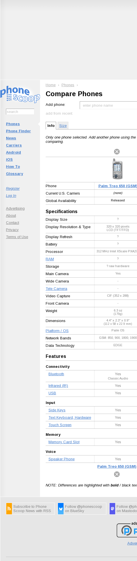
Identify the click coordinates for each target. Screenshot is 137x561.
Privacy (12, 230)
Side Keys (57, 410)
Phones (13, 124)
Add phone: (55, 104)
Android (13, 152)
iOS (9, 159)
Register (13, 188)
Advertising (15, 208)
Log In (11, 195)
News (11, 138)
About (11, 215)
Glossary (14, 174)
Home (51, 85)
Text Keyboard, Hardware (70, 417)
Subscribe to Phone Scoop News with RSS (32, 508)
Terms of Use (17, 237)
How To (13, 166)
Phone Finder (18, 131)
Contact (12, 222)
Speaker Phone (62, 459)
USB (52, 393)
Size (63, 125)
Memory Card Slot (64, 442)
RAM (50, 259)
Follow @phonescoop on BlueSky (83, 508)
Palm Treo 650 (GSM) (116, 466)
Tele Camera (56, 288)
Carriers (14, 145)
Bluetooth (56, 374)
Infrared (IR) (58, 385)
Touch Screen (60, 425)
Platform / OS (57, 331)
